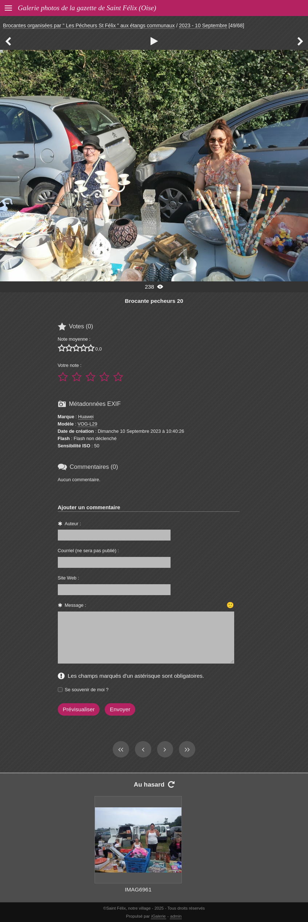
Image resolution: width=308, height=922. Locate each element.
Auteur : (73, 523)
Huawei (86, 416)
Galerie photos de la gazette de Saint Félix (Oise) (87, 8)
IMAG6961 (138, 889)
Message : (75, 605)
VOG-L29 (87, 424)
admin (175, 916)
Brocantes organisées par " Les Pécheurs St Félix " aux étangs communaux (89, 25)
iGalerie (158, 916)
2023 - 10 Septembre (203, 25)
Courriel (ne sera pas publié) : (88, 550)
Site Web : (68, 578)
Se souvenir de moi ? (86, 689)
